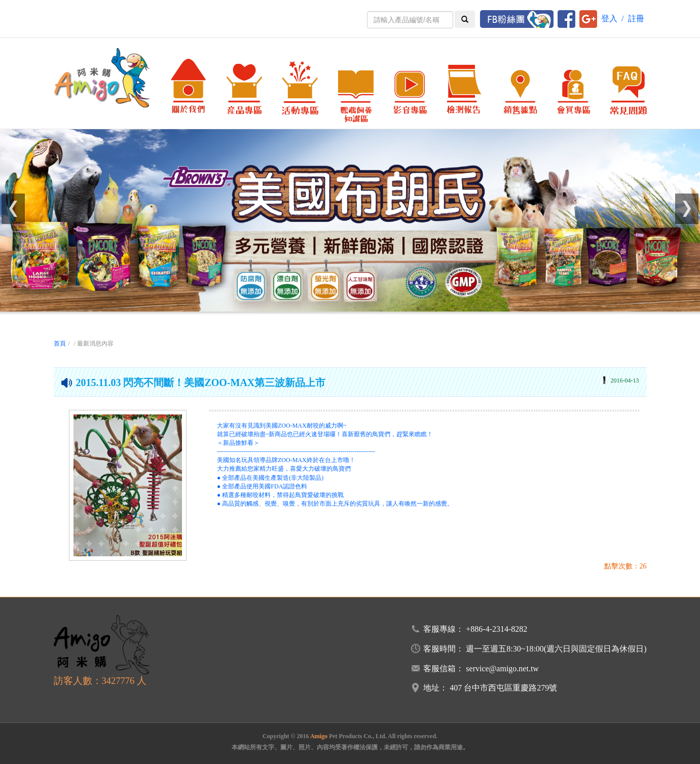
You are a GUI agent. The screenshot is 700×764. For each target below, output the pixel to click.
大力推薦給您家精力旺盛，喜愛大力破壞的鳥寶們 (284, 468)
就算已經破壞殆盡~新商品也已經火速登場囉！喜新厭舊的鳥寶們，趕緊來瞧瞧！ (325, 434)
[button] (13, 209)
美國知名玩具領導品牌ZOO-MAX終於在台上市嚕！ (286, 460)
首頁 (60, 343)
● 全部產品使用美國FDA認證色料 (262, 486)
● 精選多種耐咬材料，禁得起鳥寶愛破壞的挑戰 (280, 495)
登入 (609, 18)
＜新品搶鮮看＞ (238, 442)
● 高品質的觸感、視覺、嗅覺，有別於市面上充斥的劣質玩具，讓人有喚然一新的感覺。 (335, 503)
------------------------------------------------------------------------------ (296, 451)
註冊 (636, 18)
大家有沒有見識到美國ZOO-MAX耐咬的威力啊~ (281, 425)
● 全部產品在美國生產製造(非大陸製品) (270, 477)
